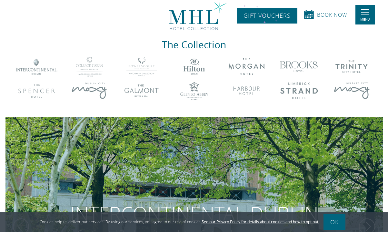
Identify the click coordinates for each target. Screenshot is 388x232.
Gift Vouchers (267, 16)
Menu (365, 15)
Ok (334, 222)
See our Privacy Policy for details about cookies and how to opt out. (260, 221)
